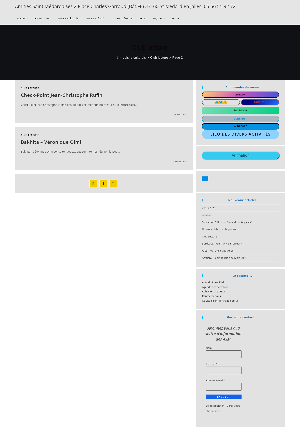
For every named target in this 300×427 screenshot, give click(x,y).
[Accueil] (117, 57)
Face (240, 110)
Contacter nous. (212, 296)
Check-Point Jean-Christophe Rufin (61, 95)
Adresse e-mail (215, 380)
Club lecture (30, 88)
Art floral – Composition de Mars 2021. (224, 258)
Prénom (211, 364)
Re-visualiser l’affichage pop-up (220, 300)
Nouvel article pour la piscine (219, 229)
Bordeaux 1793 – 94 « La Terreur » (222, 243)
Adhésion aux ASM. (213, 291)
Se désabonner (215, 405)
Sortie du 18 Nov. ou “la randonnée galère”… (228, 222)
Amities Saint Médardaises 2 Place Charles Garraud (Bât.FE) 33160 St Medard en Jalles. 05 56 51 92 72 (125, 6)
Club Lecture (209, 236)
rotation (207, 215)
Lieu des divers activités (240, 134)
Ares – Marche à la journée (218, 250)
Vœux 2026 (208, 208)
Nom (210, 348)
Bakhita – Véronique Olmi (51, 142)
